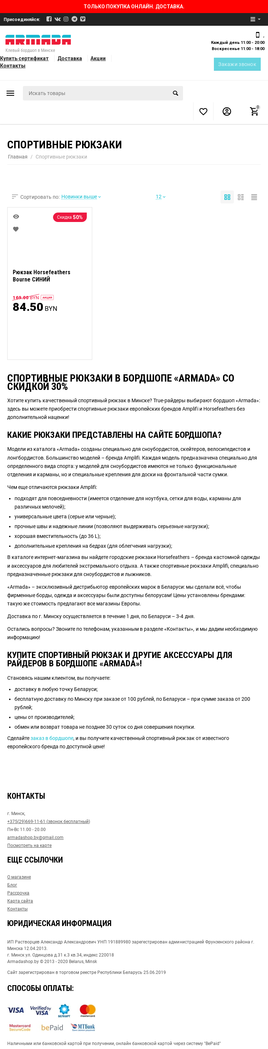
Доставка (69, 58)
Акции (98, 58)
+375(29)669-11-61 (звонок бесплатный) (48, 821)
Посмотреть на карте (29, 845)
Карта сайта (20, 901)
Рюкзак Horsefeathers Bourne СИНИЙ (41, 276)
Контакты (12, 66)
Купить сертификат (24, 58)
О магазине (19, 877)
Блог (12, 885)
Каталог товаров (10, 93)
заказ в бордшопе (52, 738)
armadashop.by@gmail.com (35, 837)
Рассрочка (18, 893)
